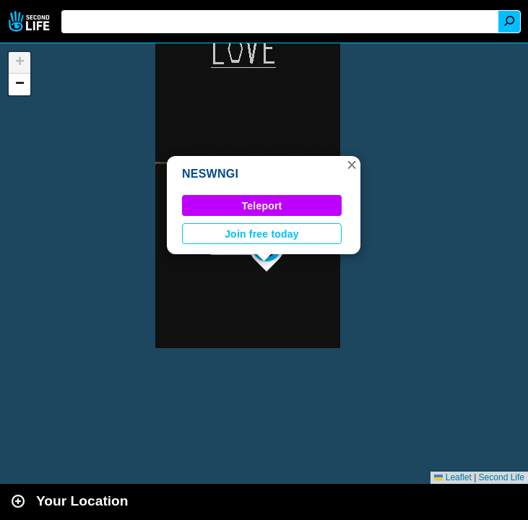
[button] (351, 164)
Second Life (30, 21)
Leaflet (452, 477)
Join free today (262, 234)
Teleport (262, 206)
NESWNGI (210, 174)
